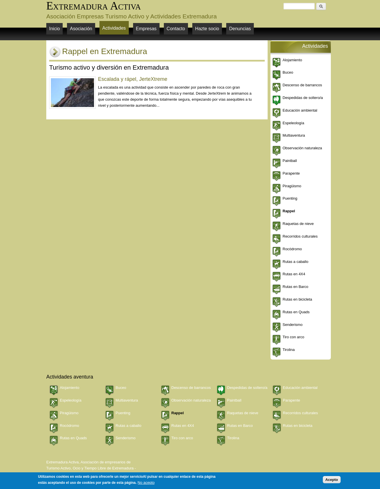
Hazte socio (207, 28)
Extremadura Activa (93, 5)
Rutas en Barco (295, 286)
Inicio (54, 28)
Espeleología (293, 123)
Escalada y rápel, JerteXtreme (132, 79)
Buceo (288, 72)
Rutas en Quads (296, 312)
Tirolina (289, 349)
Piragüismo (292, 186)
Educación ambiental (300, 110)
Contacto (176, 28)
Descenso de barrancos (302, 85)
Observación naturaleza (302, 148)
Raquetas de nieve (298, 223)
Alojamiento (292, 60)
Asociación (81, 28)
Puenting (290, 198)
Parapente (291, 173)
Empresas (146, 28)
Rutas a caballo (295, 261)
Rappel (289, 211)
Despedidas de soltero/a (303, 97)
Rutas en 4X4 (294, 274)
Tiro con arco (293, 337)
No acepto (146, 482)
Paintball (290, 160)
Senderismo (292, 324)
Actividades (114, 28)
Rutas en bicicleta (297, 299)
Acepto (331, 479)
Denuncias (240, 28)
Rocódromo (292, 249)
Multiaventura (294, 135)
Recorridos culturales (300, 236)
